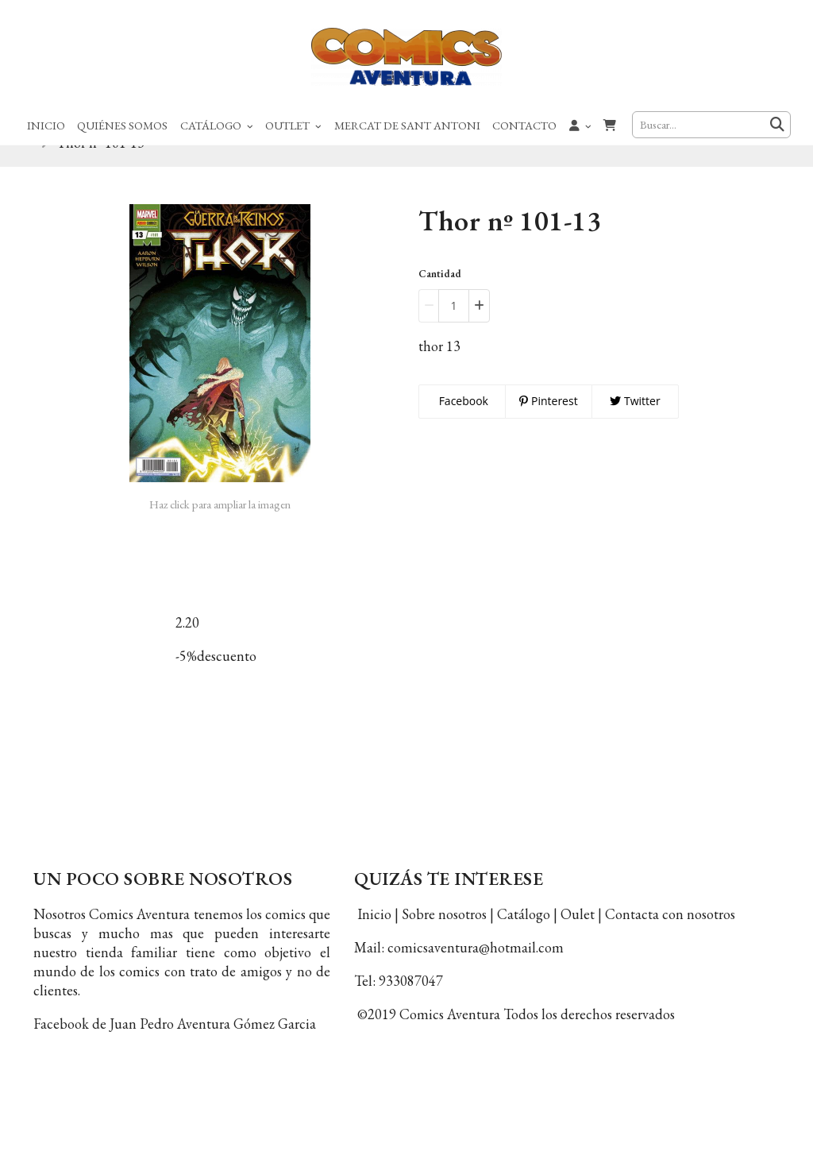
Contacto (524, 125)
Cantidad (439, 298)
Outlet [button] (293, 125)
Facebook (462, 424)
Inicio (46, 125)
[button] (580, 124)
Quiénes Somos (122, 125)
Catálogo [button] (216, 125)
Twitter (635, 424)
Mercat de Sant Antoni (407, 125)
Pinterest (548, 424)
